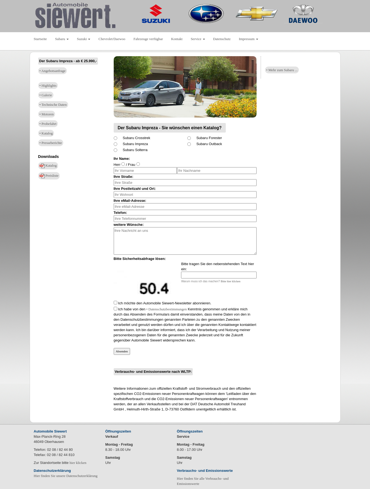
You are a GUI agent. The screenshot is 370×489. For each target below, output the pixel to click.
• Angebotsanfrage (53, 71)
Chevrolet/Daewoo (111, 39)
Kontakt (176, 39)
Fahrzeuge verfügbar (148, 39)
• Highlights (48, 85)
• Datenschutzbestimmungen (166, 309)
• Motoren (47, 114)
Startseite (40, 39)
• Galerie (46, 95)
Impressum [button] (248, 39)
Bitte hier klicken (230, 281)
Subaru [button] (62, 39)
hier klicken (78, 463)
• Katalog (46, 133)
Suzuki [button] (83, 39)
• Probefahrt (48, 124)
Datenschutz (222, 39)
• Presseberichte (51, 143)
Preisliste (49, 175)
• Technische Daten (53, 105)
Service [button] (198, 39)
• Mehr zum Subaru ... (282, 70)
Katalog (48, 165)
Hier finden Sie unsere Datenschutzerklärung (66, 476)
